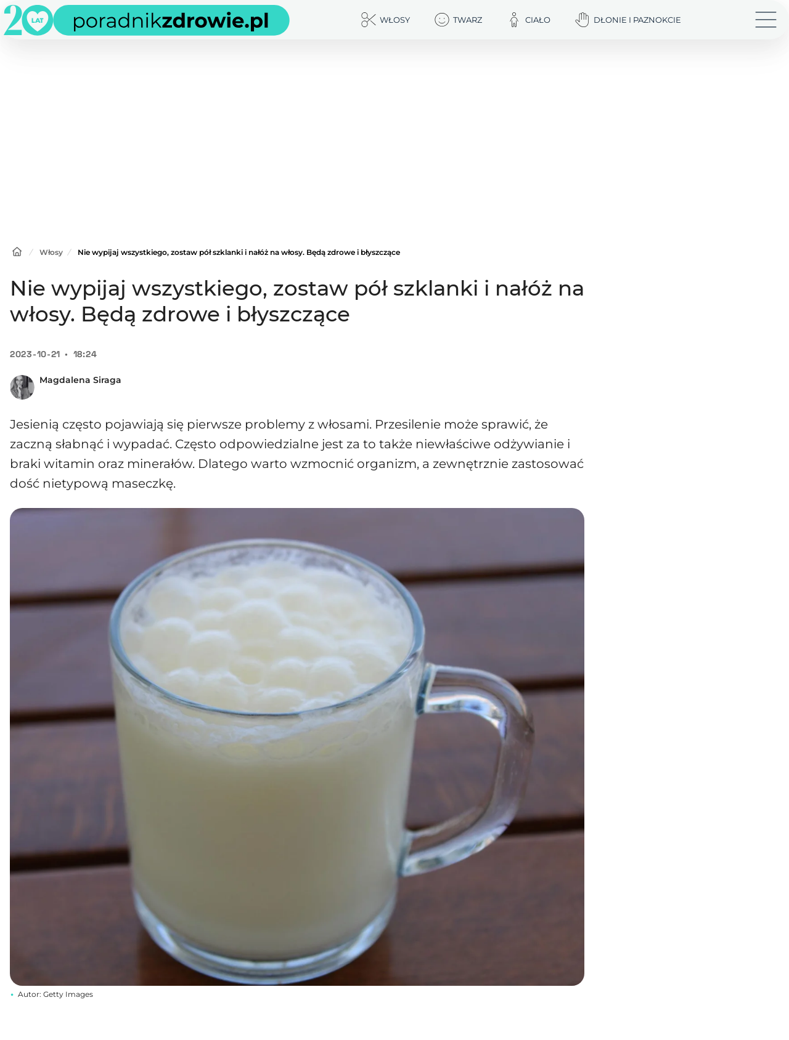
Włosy (51, 252)
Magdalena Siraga (80, 379)
